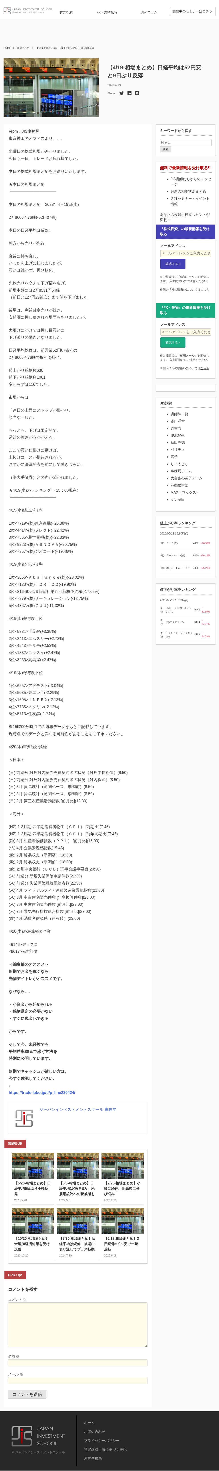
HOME (7, 48)
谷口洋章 (178, 421)
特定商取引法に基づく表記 (105, 1450)
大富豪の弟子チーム (187, 478)
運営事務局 (93, 1459)
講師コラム (149, 12)
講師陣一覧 (179, 414)
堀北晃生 (178, 435)
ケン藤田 (178, 499)
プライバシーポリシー (101, 1441)
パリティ (178, 450)
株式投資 (66, 12)
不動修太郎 (179, 485)
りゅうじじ (179, 464)
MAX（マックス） (185, 492)
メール (15, 1375)
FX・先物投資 (106, 12)
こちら (204, 289)
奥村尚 (176, 428)
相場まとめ (23, 48)
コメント (17, 1300)
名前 (14, 1357)
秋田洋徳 (178, 442)
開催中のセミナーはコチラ (192, 11)
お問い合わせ (94, 1432)
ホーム (89, 1423)
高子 (174, 457)
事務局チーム (181, 471)
